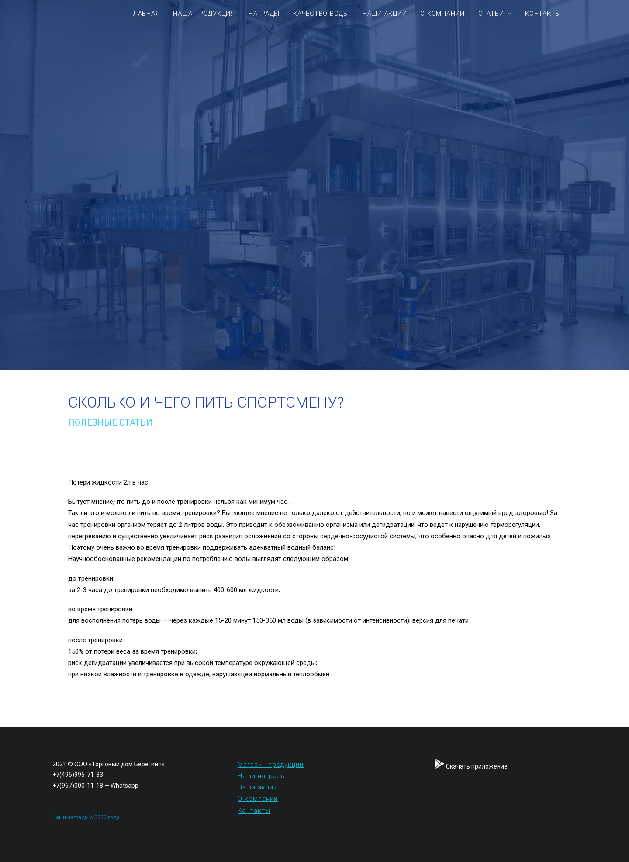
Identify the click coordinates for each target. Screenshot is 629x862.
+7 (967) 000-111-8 (149, 118)
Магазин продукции (271, 765)
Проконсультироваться (148, 329)
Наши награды (262, 776)
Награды (264, 13)
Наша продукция (204, 13)
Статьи (494, 13)
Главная (144, 13)
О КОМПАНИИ (442, 13)
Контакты (543, 13)
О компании (258, 799)
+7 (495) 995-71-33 (149, 132)
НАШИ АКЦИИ (385, 13)
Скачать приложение (156, 146)
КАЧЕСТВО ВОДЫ (321, 13)
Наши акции (257, 787)
